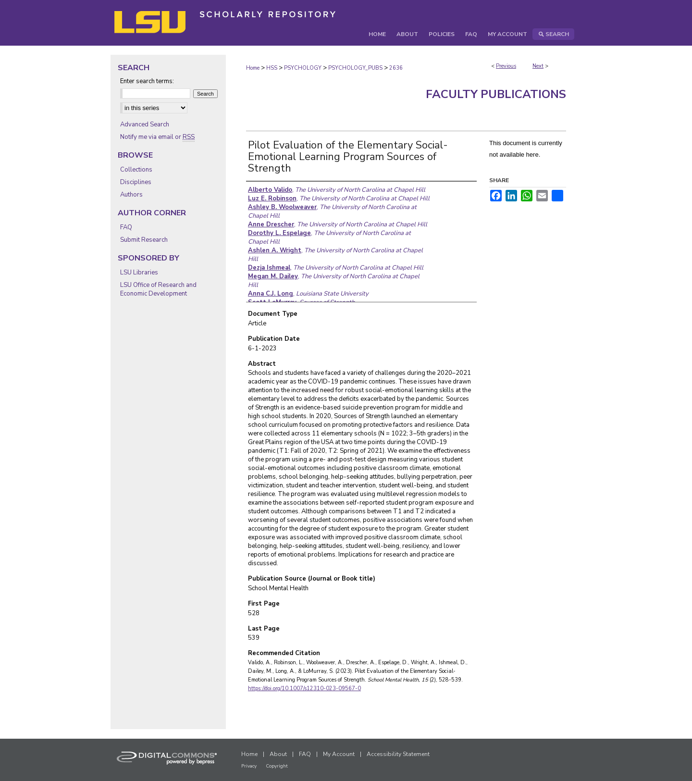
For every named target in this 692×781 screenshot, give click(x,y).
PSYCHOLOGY (302, 68)
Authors (131, 194)
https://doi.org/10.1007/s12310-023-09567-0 (304, 688)
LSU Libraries (139, 272)
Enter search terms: (147, 81)
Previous (506, 66)
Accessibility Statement (398, 754)
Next (538, 66)
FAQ (126, 227)
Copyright (277, 766)
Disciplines (135, 182)
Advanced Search (144, 124)
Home (253, 68)
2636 (396, 68)
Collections (136, 169)
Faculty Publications (496, 94)
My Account (339, 754)
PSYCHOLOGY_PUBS (355, 68)
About (278, 754)
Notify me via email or (157, 137)
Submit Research (144, 240)
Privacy (249, 766)
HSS (271, 68)
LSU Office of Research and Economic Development (158, 289)
